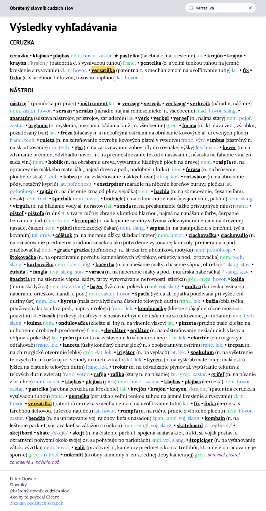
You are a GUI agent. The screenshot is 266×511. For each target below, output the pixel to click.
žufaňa (17, 272)
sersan (64, 111)
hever (229, 147)
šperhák (62, 198)
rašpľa (223, 162)
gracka (82, 250)
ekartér (200, 337)
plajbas (61, 55)
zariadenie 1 (22, 462)
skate (43, 433)
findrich (113, 198)
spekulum (202, 352)
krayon (18, 63)
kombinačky (152, 308)
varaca (96, 272)
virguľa (21, 206)
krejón (215, 55)
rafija (100, 374)
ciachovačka (202, 235)
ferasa (193, 169)
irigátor (126, 352)
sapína (157, 228)
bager (96, 286)
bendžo (36, 418)
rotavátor (195, 176)
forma (189, 125)
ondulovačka (73, 323)
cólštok (63, 235)
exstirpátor (110, 184)
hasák (49, 316)
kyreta (68, 301)
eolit (80, 447)
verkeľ (161, 118)
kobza (70, 176)
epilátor (139, 330)
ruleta (47, 140)
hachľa (161, 191)
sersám (84, 111)
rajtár (46, 191)
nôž (55, 462)
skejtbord (21, 433)
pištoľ (17, 213)
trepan (236, 345)
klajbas (41, 55)
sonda (124, 206)
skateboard (190, 425)
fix (246, 70)
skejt (78, 433)
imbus (217, 140)
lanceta (71, 345)
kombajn (215, 418)
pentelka (150, 63)
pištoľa (36, 213)
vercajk (152, 103)
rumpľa (129, 411)
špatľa (142, 294)
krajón (234, 55)
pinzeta (187, 323)
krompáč (85, 220)
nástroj (18, 103)
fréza (66, 133)
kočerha (104, 264)
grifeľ (217, 374)
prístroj (233, 455)
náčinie (43, 462)
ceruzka (19, 55)
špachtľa (20, 279)
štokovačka (23, 257)
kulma (34, 323)
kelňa (237, 279)
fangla (40, 272)
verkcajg (175, 103)
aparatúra (21, 118)
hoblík (55, 162)
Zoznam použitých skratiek (36, 503)
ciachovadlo (234, 235)
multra (193, 286)
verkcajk (200, 103)
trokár (120, 367)
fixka (15, 77)
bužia (212, 301)
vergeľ (181, 118)
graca (63, 250)
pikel (66, 228)
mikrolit (73, 455)
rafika (117, 374)
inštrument (94, 103)
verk (143, 118)
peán (68, 337)
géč (79, 147)
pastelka (129, 55)
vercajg (130, 103)
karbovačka (40, 264)
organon (38, 125)
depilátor (115, 330)
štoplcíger (201, 440)
